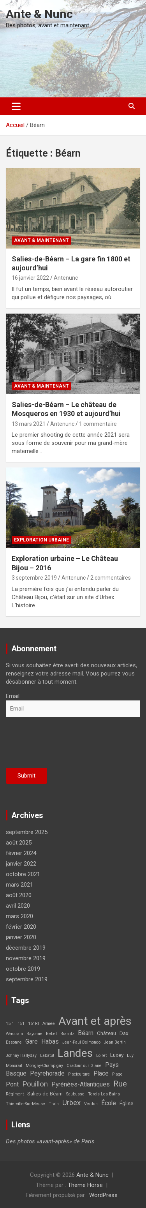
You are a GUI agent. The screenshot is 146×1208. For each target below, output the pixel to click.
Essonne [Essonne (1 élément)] (14, 1042)
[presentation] (65, 745)
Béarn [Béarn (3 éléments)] (85, 1033)
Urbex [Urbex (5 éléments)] (71, 1103)
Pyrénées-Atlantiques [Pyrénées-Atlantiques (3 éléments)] (80, 1084)
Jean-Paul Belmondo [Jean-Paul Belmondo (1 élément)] (81, 1042)
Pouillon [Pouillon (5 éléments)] (35, 1084)
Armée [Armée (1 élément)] (48, 1023)
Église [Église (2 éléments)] (126, 1103)
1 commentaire (98, 424)
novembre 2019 (26, 958)
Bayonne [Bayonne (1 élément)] (34, 1033)
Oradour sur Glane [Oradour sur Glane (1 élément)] (84, 1065)
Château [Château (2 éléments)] (106, 1033)
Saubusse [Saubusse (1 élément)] (75, 1094)
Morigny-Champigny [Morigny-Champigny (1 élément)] (44, 1065)
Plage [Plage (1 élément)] (117, 1074)
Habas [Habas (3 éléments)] (50, 1041)
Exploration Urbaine (41, 540)
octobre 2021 (23, 874)
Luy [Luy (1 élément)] (130, 1055)
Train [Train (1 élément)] (54, 1103)
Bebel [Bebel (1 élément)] (51, 1033)
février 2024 (21, 853)
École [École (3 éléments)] (108, 1103)
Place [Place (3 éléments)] (101, 1073)
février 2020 (21, 926)
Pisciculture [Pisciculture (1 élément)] (79, 1074)
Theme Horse (85, 1185)
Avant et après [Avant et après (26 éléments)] (95, 1021)
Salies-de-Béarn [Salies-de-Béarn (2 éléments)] (45, 1093)
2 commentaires (110, 578)
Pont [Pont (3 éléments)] (12, 1084)
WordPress (103, 1195)
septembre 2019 (26, 979)
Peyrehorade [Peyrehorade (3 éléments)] (47, 1073)
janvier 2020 (21, 937)
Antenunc (66, 278)
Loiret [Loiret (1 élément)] (101, 1055)
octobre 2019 (23, 968)
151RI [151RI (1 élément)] (33, 1023)
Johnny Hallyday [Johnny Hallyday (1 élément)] (21, 1055)
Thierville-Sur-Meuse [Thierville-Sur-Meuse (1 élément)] (25, 1103)
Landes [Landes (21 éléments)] (75, 1053)
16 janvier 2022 (30, 278)
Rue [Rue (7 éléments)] (120, 1083)
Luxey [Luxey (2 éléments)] (116, 1055)
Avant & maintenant (41, 240)
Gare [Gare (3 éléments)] (31, 1041)
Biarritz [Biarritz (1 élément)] (67, 1033)
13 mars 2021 (29, 424)
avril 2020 (18, 905)
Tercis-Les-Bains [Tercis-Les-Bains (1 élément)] (104, 1094)
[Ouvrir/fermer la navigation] (16, 106)
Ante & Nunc (39, 14)
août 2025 (19, 842)
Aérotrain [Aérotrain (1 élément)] (14, 1033)
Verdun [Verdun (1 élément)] (91, 1103)
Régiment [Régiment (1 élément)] (15, 1094)
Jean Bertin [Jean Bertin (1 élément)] (115, 1042)
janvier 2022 (21, 863)
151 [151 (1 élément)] (21, 1023)
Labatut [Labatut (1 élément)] (47, 1055)
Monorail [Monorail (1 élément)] (14, 1065)
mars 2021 (19, 884)
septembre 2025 (26, 832)
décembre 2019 (26, 947)
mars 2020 (19, 916)
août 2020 (19, 895)
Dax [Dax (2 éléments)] (124, 1033)
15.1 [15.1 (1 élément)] (10, 1023)
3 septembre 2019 (34, 578)
